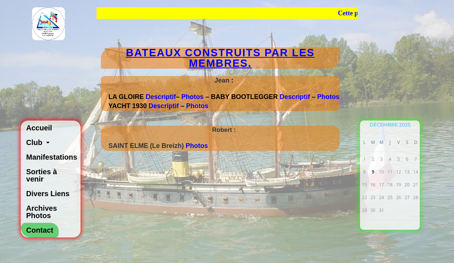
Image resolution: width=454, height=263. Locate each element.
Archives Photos (41, 212)
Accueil (39, 128)
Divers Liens (48, 194)
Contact (39, 230)
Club (40, 142)
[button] (51, 142)
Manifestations (51, 157)
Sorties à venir (41, 175)
